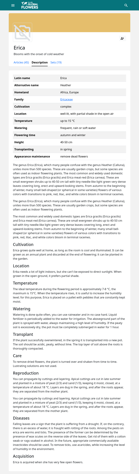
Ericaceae (66, 99)
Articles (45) (21, 62)
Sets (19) (55, 62)
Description (40, 62)
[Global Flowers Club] (31, 5)
